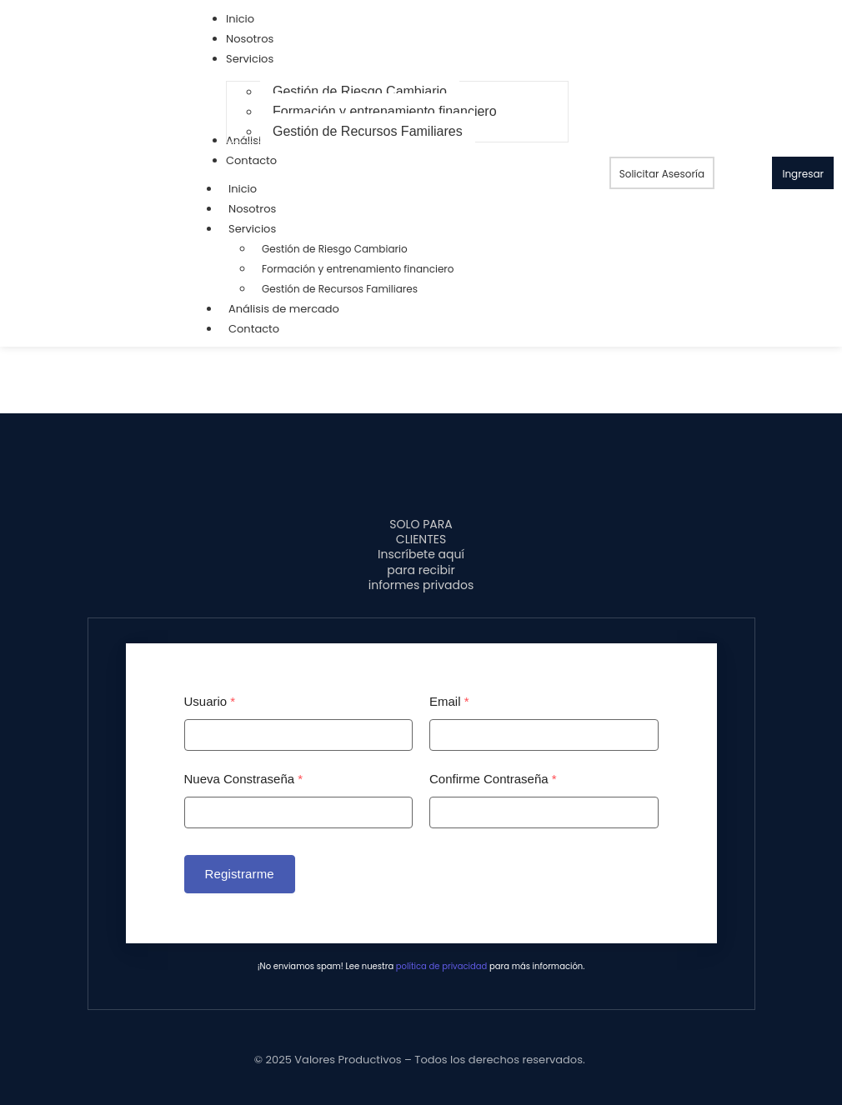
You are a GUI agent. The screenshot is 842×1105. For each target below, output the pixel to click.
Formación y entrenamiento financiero (358, 269)
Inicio (242, 189)
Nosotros (252, 209)
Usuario (210, 701)
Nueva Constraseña (243, 779)
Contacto (253, 329)
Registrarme (239, 874)
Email (449, 701)
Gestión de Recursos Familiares (340, 289)
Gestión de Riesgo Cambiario (335, 249)
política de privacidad (441, 966)
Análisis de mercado (283, 309)
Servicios (260, 228)
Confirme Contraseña (493, 779)
